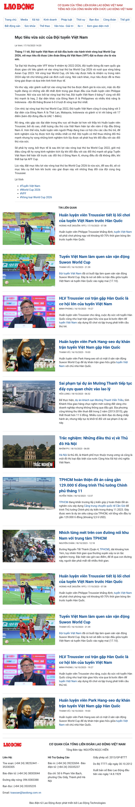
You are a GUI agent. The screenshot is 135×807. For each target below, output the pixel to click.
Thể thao (45, 26)
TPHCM (63, 502)
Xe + (80, 26)
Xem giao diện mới (98, 26)
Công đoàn (109, 19)
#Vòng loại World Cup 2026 (36, 197)
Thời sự (80, 19)
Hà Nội (63, 455)
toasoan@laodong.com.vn (25, 792)
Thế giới (125, 19)
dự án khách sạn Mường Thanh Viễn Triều (99, 400)
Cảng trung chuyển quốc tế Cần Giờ (104, 505)
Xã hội (35, 19)
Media (24, 19)
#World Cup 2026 (30, 189)
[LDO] (29, 229)
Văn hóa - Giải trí (63, 26)
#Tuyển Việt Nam (30, 186)
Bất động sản (12, 26)
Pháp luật (66, 19)
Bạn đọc (94, 19)
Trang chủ (10, 19)
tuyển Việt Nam (123, 231)
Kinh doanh (50, 19)
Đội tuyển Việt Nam (70, 273)
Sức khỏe (30, 26)
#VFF (23, 193)
